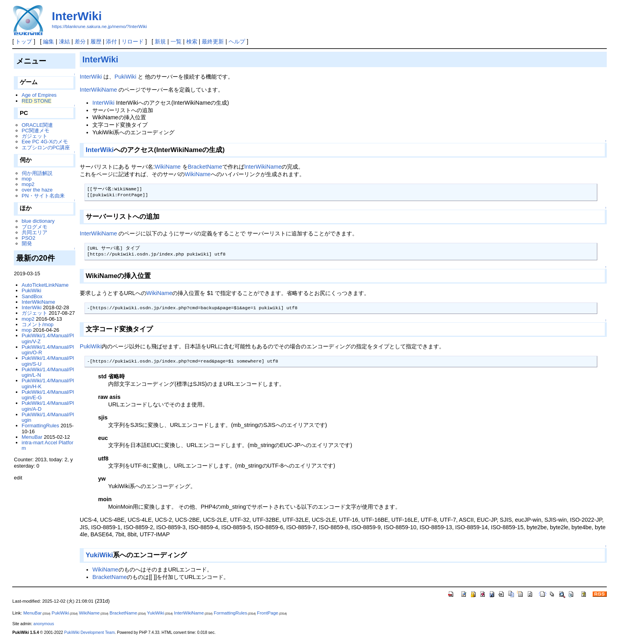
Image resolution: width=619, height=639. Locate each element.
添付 (111, 41)
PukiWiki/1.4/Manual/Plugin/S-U (48, 360)
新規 (160, 41)
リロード (133, 41)
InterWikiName (98, 89)
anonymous (44, 624)
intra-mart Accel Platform (47, 445)
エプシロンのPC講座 (46, 147)
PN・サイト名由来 (43, 196)
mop (27, 179)
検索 (191, 41)
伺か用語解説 (37, 173)
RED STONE (36, 101)
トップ (23, 41)
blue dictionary (38, 221)
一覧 (176, 41)
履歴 (95, 41)
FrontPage (267, 613)
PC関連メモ (35, 130)
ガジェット (34, 136)
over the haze (37, 190)
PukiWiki (125, 76)
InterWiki (76, 16)
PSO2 (29, 238)
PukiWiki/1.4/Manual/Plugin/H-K (48, 383)
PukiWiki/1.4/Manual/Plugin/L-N (48, 372)
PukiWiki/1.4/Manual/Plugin (48, 417)
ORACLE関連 (37, 125)
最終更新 (213, 41)
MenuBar (32, 437)
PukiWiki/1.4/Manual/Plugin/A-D (48, 406)
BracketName (205, 167)
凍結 (64, 41)
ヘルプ (237, 41)
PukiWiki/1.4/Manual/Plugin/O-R (48, 349)
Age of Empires (39, 95)
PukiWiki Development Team (89, 632)
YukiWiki (99, 555)
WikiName (168, 167)
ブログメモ (34, 227)
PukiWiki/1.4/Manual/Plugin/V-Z (48, 338)
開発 (27, 243)
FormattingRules (40, 426)
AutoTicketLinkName (45, 285)
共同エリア (34, 232)
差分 (80, 41)
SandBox (32, 296)
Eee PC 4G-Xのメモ (45, 142)
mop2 (28, 184)
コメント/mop (38, 324)
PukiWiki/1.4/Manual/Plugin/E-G (48, 394)
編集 (48, 41)
